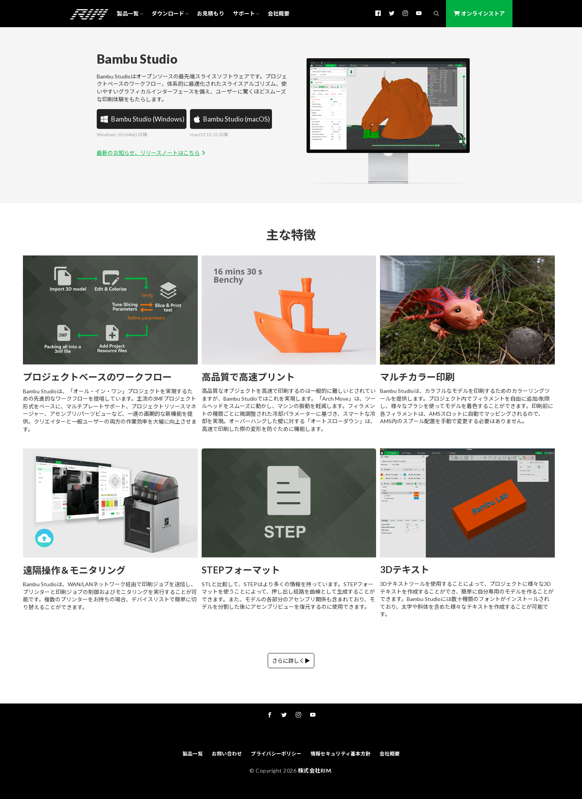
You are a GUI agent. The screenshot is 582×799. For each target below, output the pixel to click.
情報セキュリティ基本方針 (340, 753)
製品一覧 (128, 13)
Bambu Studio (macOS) (231, 119)
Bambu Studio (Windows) (142, 119)
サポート (244, 13)
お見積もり (210, 13)
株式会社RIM (314, 770)
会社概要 (278, 13)
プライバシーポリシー (276, 753)
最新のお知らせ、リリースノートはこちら (152, 152)
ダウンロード (168, 13)
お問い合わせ (227, 753)
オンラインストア (479, 13)
